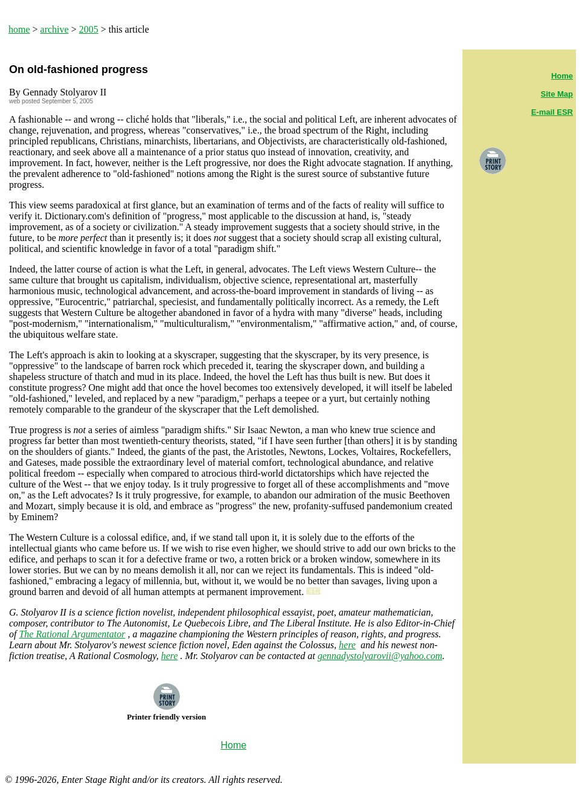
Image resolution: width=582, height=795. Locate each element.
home (19, 29)
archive (54, 29)
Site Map (557, 93)
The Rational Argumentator (72, 634)
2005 (88, 29)
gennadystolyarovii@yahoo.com (380, 656)
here (347, 645)
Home (562, 75)
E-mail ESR (552, 112)
